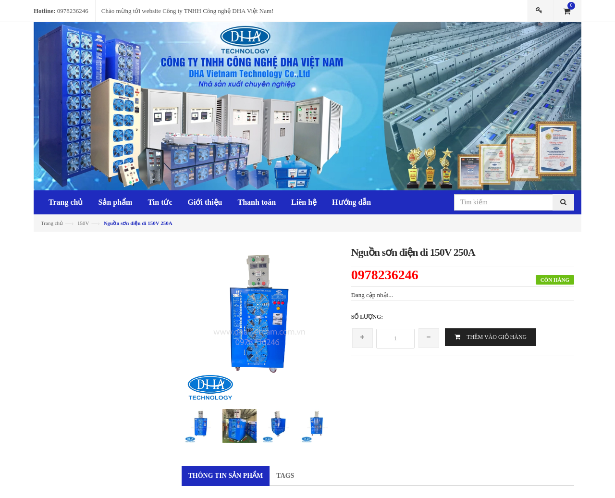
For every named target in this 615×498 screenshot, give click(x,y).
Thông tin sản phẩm (225, 475)
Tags (285, 475)
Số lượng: (367, 316)
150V (83, 223)
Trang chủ (52, 223)
